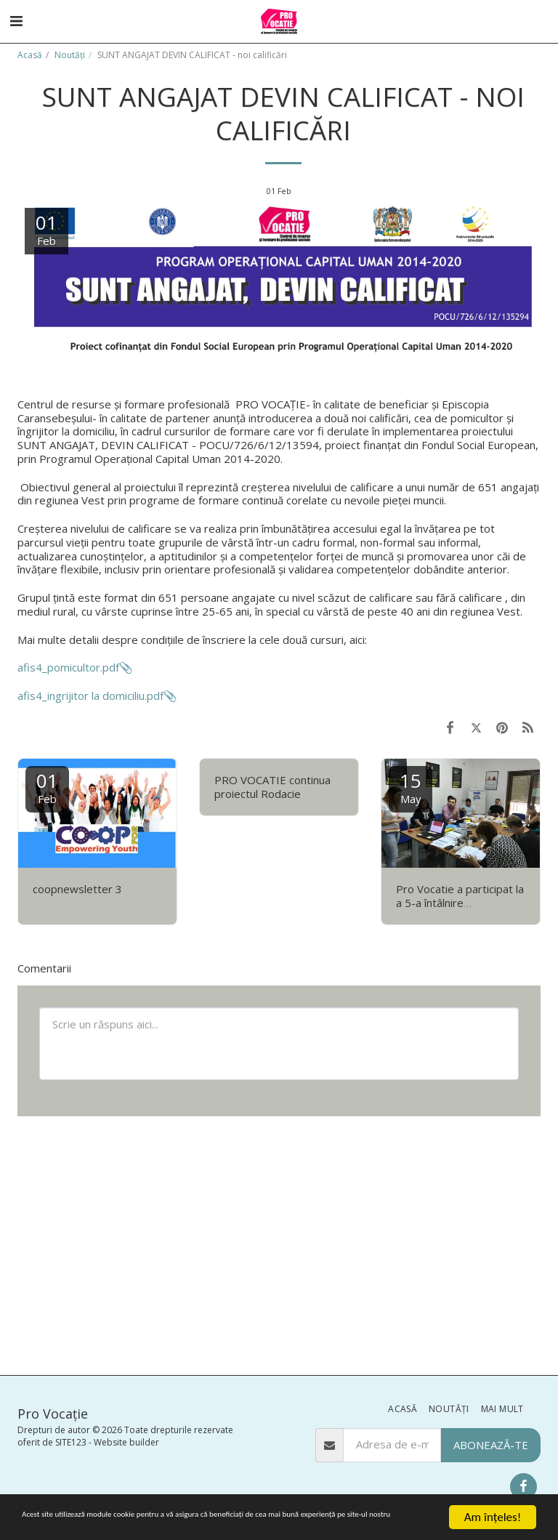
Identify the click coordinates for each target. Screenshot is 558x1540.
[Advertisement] (279, 1244)
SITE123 (70, 1442)
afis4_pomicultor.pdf (68, 667)
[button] (16, 21)
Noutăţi (69, 55)
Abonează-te (490, 1445)
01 (47, 786)
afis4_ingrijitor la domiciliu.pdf (90, 695)
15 (410, 786)
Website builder (126, 1442)
